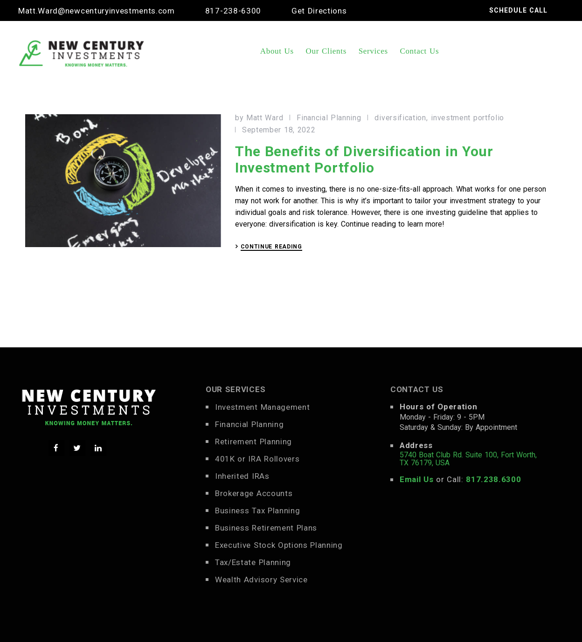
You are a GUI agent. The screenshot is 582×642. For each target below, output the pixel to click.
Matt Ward (264, 118)
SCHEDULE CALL (518, 10)
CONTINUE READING (271, 247)
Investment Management (262, 407)
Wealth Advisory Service (261, 579)
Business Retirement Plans (266, 527)
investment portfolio (467, 118)
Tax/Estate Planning (253, 562)
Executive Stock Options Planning (279, 545)
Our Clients (326, 51)
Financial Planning (329, 118)
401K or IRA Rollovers (257, 458)
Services (373, 51)
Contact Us (419, 51)
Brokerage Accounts (253, 493)
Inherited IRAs (242, 476)
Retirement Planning (253, 441)
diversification (400, 118)
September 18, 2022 (278, 130)
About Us (277, 51)
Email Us (416, 479)
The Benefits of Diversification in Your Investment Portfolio (364, 159)
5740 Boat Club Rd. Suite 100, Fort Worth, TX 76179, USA (468, 459)
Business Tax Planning (257, 510)
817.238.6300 (493, 479)
